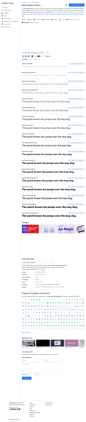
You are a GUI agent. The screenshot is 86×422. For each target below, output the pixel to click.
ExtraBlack (75, 14)
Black (64, 14)
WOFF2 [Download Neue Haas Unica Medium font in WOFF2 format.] (82, 134)
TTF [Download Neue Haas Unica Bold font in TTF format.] (69, 151)
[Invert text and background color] (41, 56)
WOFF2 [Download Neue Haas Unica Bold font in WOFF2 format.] (82, 151)
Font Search (32, 404)
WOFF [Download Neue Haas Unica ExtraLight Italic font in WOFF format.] (77, 90)
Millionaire (81, 347)
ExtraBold (52, 14)
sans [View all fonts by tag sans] (72, 19)
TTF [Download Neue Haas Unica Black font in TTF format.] (69, 186)
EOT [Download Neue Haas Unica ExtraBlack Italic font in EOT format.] (73, 213)
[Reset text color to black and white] (33, 56)
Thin (54, 12)
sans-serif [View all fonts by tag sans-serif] (75, 19)
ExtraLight (64, 12)
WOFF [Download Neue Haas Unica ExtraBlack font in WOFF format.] (77, 204)
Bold (42, 14)
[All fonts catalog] (29, 2)
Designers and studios (34, 412)
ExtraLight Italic (71, 12)
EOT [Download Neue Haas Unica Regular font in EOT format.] (73, 116)
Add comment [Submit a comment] (26, 378)
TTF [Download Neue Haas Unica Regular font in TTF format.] (69, 116)
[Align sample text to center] (26, 56)
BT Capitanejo (39, 347)
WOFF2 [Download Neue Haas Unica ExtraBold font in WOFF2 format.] (82, 169)
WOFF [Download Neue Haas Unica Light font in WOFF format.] (77, 98)
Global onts (8, 3)
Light (76, 12)
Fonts (30, 403)
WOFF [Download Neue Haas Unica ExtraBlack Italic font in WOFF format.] (77, 213)
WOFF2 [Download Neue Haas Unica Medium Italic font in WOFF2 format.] (82, 142)
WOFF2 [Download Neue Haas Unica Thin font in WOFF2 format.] (82, 63)
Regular (24, 14)
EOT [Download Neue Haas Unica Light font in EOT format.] (73, 98)
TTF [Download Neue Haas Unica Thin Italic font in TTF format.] (69, 72)
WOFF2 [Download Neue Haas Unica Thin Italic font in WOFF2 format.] (82, 72)
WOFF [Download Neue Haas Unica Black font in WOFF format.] (77, 186)
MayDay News (54, 347)
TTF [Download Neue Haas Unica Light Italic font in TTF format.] (69, 107)
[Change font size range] (29, 59)
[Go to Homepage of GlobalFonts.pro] (24, 2)
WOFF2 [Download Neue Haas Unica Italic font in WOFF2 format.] (82, 125)
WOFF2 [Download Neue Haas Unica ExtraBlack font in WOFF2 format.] (82, 204)
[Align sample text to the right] (28, 56)
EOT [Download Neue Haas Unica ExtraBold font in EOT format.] (73, 169)
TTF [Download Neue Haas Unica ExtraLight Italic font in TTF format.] (69, 90)
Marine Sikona (25, 347)
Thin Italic (58, 12)
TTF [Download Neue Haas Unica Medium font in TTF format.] (69, 134)
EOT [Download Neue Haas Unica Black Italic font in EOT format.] (73, 195)
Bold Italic (46, 14)
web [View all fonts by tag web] (80, 19)
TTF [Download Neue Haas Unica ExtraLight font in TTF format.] (69, 81)
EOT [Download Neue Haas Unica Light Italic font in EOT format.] (73, 107)
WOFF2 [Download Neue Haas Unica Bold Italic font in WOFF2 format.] (82, 160)
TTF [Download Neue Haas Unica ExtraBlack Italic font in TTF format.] (69, 213)
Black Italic (69, 14)
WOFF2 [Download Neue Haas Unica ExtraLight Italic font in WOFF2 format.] (82, 90)
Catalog (31, 406)
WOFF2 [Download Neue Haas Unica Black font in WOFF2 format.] (82, 186)
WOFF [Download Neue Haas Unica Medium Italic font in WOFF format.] (77, 142)
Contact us (32, 416)
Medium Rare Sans (69, 347)
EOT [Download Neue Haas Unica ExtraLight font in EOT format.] (73, 81)
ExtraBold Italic (59, 14)
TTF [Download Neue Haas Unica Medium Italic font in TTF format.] (69, 142)
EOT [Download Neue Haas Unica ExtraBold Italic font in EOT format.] (73, 177)
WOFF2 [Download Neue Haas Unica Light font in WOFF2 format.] (82, 98)
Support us (32, 414)
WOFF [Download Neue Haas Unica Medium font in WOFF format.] (77, 134)
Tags (30, 408)
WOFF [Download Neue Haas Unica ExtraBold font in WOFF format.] (77, 169)
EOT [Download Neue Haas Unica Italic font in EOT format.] (73, 125)
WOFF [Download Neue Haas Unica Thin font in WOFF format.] (77, 63)
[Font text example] (34, 52)
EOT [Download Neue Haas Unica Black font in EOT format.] (73, 186)
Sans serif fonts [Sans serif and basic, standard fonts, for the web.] (34, 22)
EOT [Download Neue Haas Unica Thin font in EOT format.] (73, 63)
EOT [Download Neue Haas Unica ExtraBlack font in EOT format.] (73, 204)
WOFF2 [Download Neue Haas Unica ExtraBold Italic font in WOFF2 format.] (82, 177)
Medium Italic (37, 14)
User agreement (49, 403)
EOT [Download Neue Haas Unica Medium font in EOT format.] (73, 134)
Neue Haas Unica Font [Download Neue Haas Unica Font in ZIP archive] (76, 5)
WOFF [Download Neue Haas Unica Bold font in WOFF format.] (77, 151)
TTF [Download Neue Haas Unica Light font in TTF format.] (69, 98)
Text (37, 56)
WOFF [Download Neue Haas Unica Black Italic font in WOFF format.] (77, 195)
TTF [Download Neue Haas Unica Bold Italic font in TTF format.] (69, 160)
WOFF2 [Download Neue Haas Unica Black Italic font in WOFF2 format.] (82, 195)
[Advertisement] (10, 51)
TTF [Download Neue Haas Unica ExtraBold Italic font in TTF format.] (69, 177)
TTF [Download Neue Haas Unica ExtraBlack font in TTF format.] (69, 204)
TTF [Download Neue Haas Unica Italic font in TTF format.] (69, 125)
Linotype (43, 12)
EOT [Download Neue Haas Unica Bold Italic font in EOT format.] (73, 160)
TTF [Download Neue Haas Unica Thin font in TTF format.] (69, 63)
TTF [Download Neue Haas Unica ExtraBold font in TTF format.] (69, 169)
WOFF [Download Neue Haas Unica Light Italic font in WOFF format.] (77, 107)
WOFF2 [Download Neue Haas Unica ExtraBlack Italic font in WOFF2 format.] (82, 213)
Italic (27, 14)
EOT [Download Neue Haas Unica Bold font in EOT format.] (73, 151)
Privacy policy (48, 404)
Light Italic (81, 12)
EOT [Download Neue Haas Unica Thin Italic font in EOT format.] (73, 72)
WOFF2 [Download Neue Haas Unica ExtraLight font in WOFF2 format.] (82, 81)
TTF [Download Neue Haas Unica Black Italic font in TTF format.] (69, 195)
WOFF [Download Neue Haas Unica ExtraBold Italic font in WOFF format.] (77, 177)
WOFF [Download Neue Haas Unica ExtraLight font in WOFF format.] (77, 81)
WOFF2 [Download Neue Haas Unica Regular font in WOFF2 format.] (82, 116)
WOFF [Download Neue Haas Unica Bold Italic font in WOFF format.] (77, 160)
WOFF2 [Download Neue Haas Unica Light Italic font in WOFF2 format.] (82, 107)
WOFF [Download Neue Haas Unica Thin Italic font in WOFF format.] (77, 72)
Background (47, 56)
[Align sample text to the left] (23, 56)
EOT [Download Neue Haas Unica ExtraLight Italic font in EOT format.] (73, 90)
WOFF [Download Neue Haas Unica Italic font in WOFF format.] (77, 125)
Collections (32, 410)
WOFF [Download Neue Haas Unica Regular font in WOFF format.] (77, 116)
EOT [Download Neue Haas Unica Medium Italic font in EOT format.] (73, 142)
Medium (31, 14)
